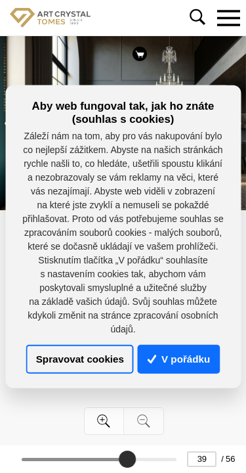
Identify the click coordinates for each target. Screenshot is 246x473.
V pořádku (179, 359)
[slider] (127, 459)
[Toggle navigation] (228, 17)
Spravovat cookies (80, 359)
